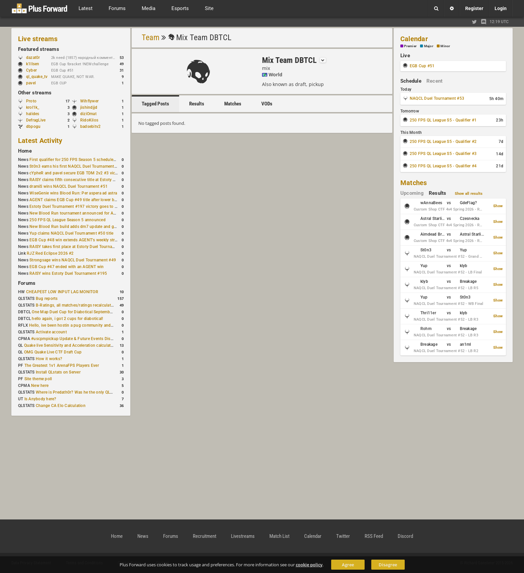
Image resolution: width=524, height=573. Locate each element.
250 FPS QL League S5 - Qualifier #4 (443, 166)
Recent (434, 81)
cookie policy (309, 565)
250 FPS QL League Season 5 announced (67, 220)
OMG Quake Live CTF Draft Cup (53, 352)
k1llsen (32, 64)
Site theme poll (38, 379)
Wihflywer (89, 101)
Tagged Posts (155, 104)
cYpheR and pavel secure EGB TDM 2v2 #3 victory (75, 173)
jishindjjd (88, 107)
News (142, 536)
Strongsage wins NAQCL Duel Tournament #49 (72, 260)
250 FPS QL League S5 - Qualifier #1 (443, 120)
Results (196, 104)
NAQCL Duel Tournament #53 (437, 98)
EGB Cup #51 (422, 66)
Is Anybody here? (40, 399)
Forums (26, 283)
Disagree (388, 565)
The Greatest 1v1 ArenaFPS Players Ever (61, 365)
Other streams (34, 93)
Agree (348, 565)
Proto (31, 101)
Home (25, 151)
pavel (34, 83)
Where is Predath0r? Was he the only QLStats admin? (85, 392)
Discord (405, 536)
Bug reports (47, 298)
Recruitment (204, 536)
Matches (232, 104)
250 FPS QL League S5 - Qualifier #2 (443, 141)
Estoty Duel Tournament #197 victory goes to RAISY (77, 206)
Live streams (37, 39)
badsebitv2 (90, 126)
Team (150, 37)
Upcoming (412, 193)
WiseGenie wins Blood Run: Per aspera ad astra (73, 193)
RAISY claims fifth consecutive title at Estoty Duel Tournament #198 (92, 179)
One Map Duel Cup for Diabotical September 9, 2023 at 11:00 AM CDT (97, 312)
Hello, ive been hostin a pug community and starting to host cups (89, 325)
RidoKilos (89, 120)
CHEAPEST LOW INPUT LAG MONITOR (62, 292)
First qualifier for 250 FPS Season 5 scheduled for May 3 (81, 159)
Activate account (51, 332)
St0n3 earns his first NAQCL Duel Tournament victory (78, 166)
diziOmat (88, 113)
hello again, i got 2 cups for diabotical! (67, 318)
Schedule (410, 81)
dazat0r (36, 57)
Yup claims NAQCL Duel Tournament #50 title (71, 233)
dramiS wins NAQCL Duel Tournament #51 (68, 186)
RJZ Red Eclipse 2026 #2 (50, 253)
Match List (279, 536)
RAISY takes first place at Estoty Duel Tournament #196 (80, 246)
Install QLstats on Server (58, 372)
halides (32, 113)
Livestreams (243, 536)
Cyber (34, 70)
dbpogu (33, 126)
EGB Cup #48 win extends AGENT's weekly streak (75, 240)
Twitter (343, 536)
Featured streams (38, 49)
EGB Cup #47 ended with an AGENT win (66, 266)
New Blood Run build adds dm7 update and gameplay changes (87, 226)
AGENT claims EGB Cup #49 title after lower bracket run (81, 199)
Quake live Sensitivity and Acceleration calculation (70, 345)
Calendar (414, 39)
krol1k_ (32, 107)
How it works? (49, 358)
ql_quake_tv (37, 76)
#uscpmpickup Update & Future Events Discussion (78, 338)
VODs (266, 104)
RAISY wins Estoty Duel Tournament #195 (68, 273)
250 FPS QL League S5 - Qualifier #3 (443, 153)
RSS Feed (374, 536)
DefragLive (35, 120)
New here (39, 385)
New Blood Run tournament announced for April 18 (77, 213)
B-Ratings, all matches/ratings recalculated (75, 305)
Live (405, 56)
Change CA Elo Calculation (61, 405)
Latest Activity (40, 141)
